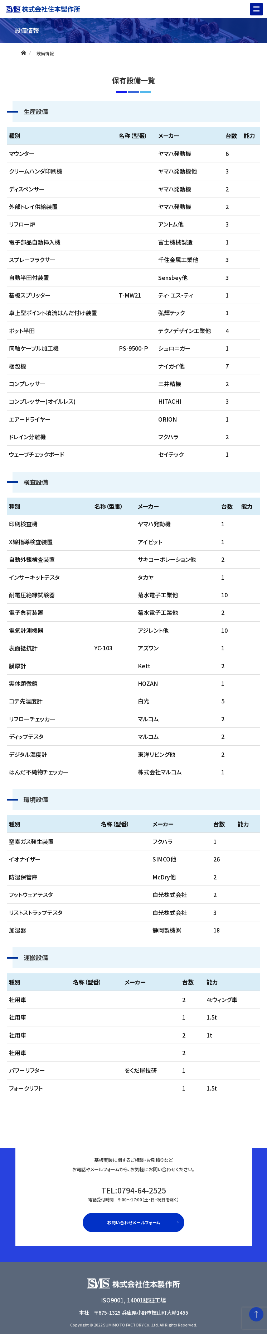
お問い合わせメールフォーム (133, 1222)
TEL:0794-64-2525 (133, 1194)
